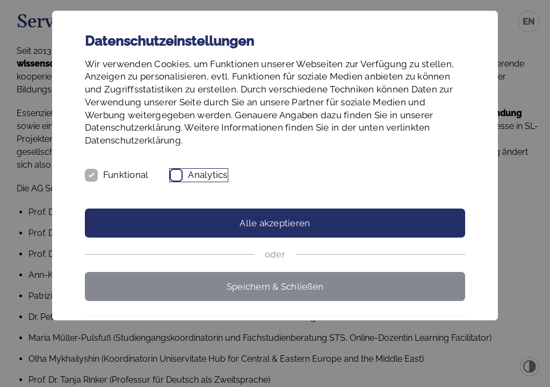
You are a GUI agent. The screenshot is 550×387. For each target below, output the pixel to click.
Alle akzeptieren (275, 274)
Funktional (203, 225)
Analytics (285, 225)
